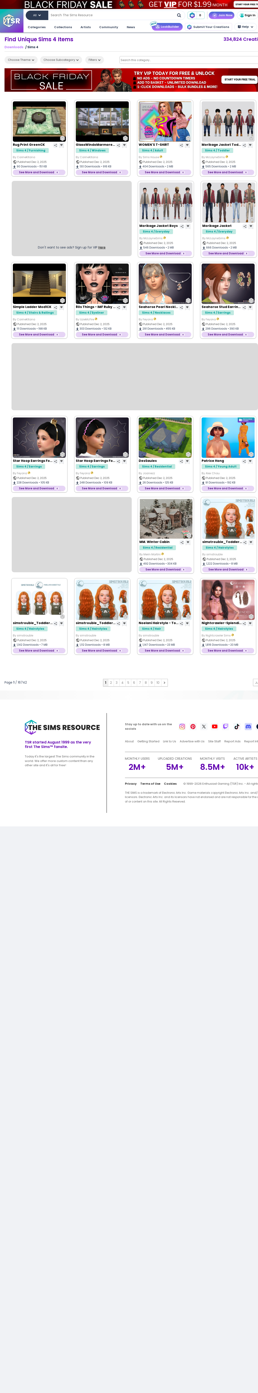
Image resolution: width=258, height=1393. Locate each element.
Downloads (14, 47)
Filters (95, 60)
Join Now (225, 15)
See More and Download (36, 172)
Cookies (170, 784)
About (129, 741)
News (131, 27)
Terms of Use (150, 784)
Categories (37, 27)
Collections (63, 27)
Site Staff (214, 741)
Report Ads (232, 741)
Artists (86, 27)
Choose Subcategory (61, 60)
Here (102, 247)
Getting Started (148, 741)
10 (158, 682)
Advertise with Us (192, 741)
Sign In (247, 15)
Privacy (131, 784)
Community (108, 27)
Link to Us (169, 741)
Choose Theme (21, 60)
